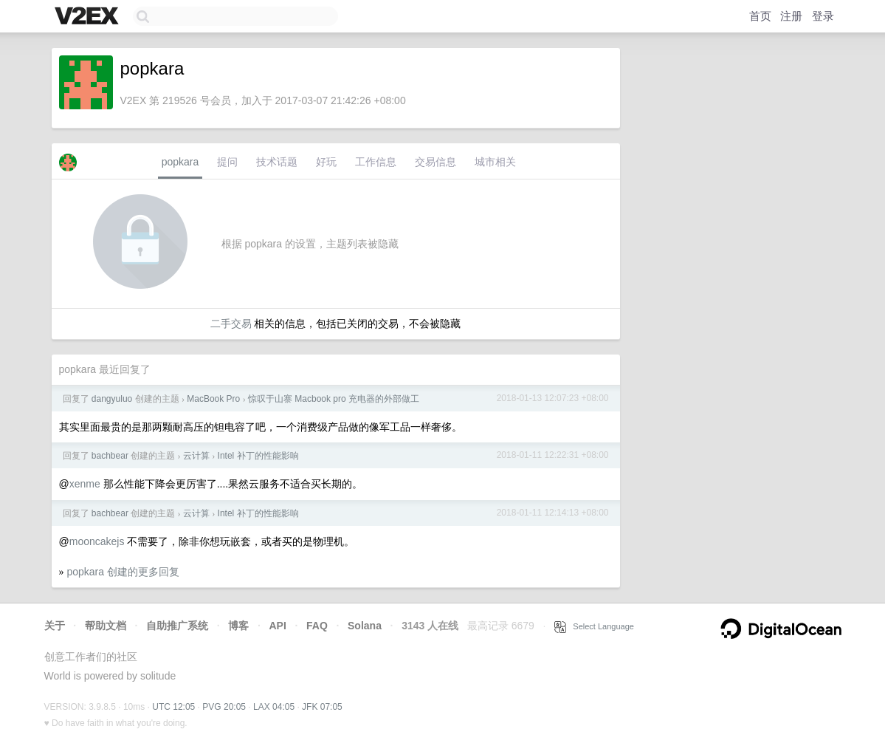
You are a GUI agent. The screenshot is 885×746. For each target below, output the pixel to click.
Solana (365, 626)
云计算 (196, 456)
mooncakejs (97, 541)
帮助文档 (105, 626)
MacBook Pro (213, 399)
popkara (180, 162)
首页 (760, 16)
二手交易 (231, 323)
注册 (791, 16)
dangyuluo (112, 399)
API (277, 626)
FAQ (317, 626)
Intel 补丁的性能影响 (258, 456)
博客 (238, 626)
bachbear (110, 456)
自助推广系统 (177, 626)
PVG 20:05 (224, 707)
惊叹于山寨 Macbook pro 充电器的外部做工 (333, 399)
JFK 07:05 (322, 707)
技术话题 (276, 162)
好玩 (326, 162)
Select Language (594, 626)
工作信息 (375, 162)
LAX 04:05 (274, 707)
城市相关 (495, 162)
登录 (823, 16)
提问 (227, 162)
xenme (84, 484)
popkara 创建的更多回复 (122, 572)
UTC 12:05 (173, 707)
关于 (54, 626)
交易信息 (435, 162)
